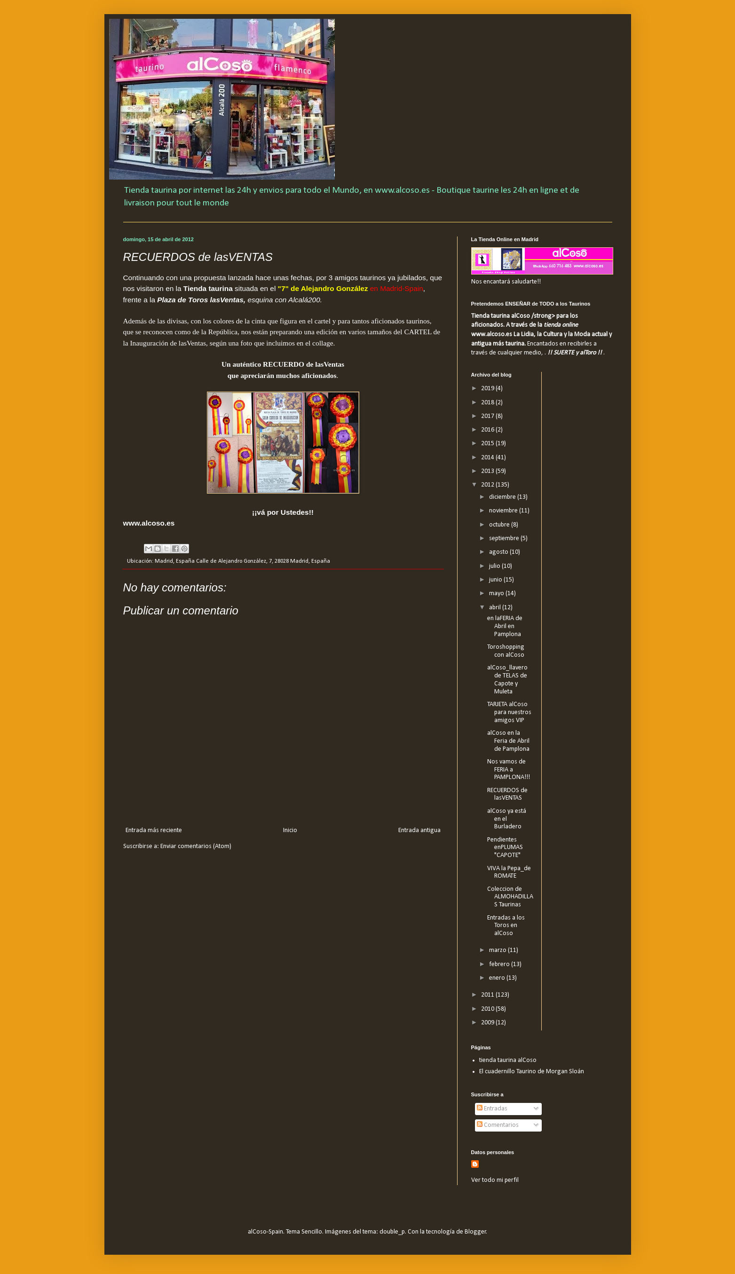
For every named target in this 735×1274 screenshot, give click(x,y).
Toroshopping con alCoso (505, 651)
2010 (488, 1009)
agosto (499, 552)
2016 (488, 429)
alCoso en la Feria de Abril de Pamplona (508, 741)
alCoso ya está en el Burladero (506, 819)
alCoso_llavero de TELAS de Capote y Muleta (507, 679)
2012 (488, 484)
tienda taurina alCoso (508, 1060)
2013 (488, 471)
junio (496, 579)
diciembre (503, 497)
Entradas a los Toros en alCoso (506, 925)
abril (495, 607)
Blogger (475, 1231)
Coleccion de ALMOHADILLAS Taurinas (510, 897)
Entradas (492, 1108)
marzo (498, 950)
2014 (488, 457)
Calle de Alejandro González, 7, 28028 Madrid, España (263, 561)
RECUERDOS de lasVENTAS (507, 794)
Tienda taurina (208, 288)
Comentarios (498, 1125)
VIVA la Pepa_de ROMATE (509, 872)
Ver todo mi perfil (495, 1180)
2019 (488, 388)
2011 (488, 995)
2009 (488, 1022)
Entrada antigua (419, 830)
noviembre (504, 510)
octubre (500, 524)
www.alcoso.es (149, 523)
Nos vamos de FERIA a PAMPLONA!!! (508, 769)
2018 (488, 402)
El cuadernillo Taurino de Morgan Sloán (531, 1071)
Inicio (290, 830)
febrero (500, 964)
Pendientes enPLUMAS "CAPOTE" (505, 847)
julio (495, 566)
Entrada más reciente (154, 830)
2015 (488, 443)
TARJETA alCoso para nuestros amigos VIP (509, 712)
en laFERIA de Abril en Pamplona (504, 626)
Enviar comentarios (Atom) (195, 846)
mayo (497, 593)
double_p (392, 1231)
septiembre (505, 538)
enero (497, 978)
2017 (488, 416)
